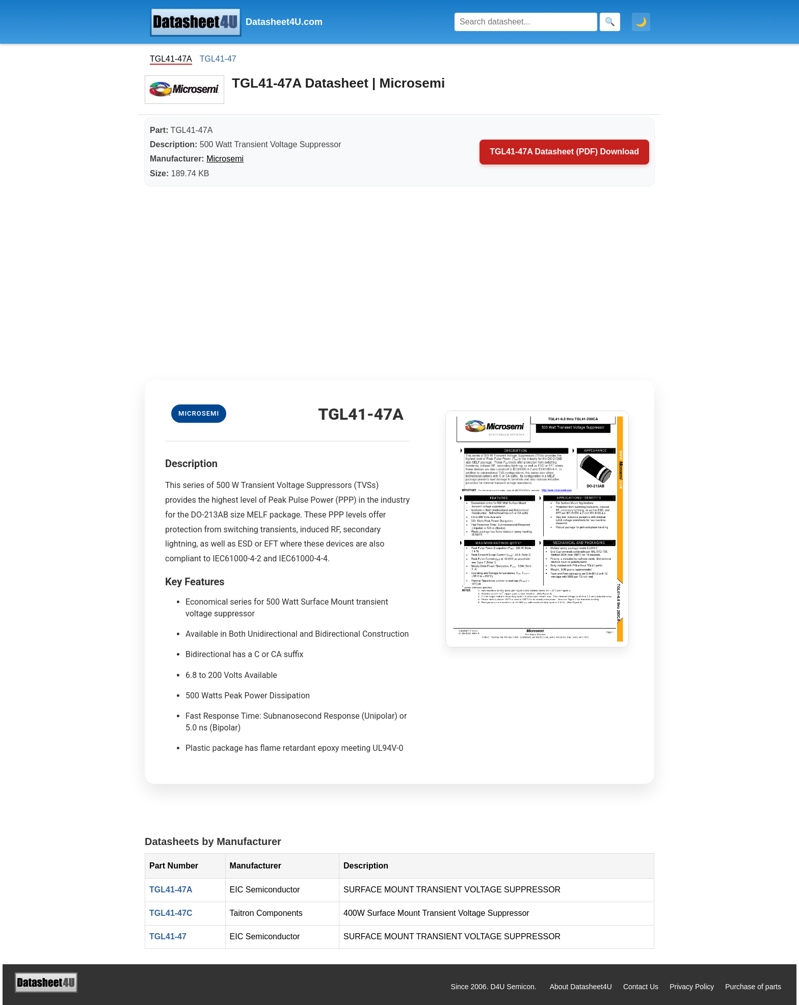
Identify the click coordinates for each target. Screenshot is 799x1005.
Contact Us (640, 987)
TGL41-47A (170, 889)
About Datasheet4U (581, 987)
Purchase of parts (753, 987)
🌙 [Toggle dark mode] (641, 22)
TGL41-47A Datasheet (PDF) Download (564, 151)
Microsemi (225, 158)
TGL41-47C (170, 913)
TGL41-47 (218, 59)
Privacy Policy (692, 987)
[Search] (526, 22)
